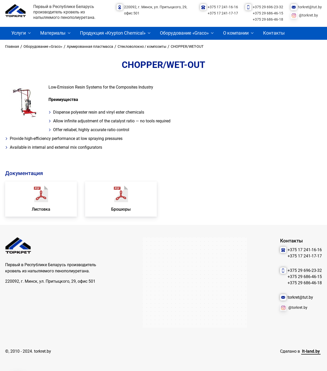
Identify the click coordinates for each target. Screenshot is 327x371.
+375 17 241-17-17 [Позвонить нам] (223, 13)
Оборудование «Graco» (184, 33)
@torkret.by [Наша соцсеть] (308, 15)
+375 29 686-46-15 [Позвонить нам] (268, 13)
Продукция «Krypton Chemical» (112, 33)
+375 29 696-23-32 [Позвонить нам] (268, 7)
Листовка (41, 209)
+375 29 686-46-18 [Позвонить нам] (268, 19)
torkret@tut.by (310, 7)
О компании (236, 33)
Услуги (18, 33)
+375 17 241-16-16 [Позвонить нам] (223, 7)
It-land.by (311, 351)
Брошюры (121, 209)
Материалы (53, 33)
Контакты (274, 33)
